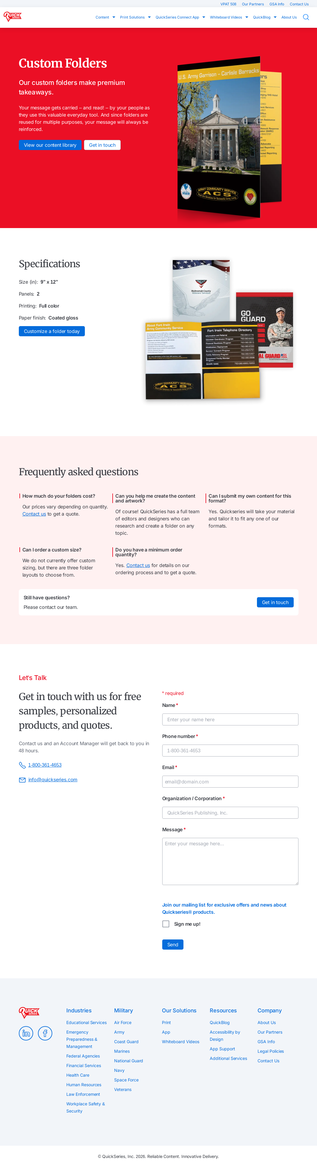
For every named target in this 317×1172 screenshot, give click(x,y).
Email (169, 767)
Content (103, 17)
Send (172, 945)
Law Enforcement (83, 1094)
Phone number (180, 736)
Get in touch (102, 145)
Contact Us (299, 4)
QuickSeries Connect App (178, 17)
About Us (289, 17)
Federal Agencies (83, 1055)
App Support (222, 1048)
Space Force (126, 1079)
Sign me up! (187, 924)
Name (170, 705)
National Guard (128, 1060)
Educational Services (86, 1022)
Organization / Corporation (193, 798)
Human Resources (83, 1084)
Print (166, 1022)
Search (309, 17)
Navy (119, 1070)
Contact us (34, 514)
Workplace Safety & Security (85, 1107)
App (166, 1032)
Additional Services (228, 1058)
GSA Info (277, 4)
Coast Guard (126, 1041)
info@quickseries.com (48, 780)
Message (174, 829)
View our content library (50, 145)
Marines (121, 1051)
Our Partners (253, 4)
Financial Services (83, 1065)
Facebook (45, 1033)
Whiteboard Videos (226, 17)
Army (119, 1032)
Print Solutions (133, 17)
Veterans (122, 1089)
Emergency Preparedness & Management (81, 1039)
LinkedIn (26, 1033)
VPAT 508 (228, 4)
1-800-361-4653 (40, 765)
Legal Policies (271, 1051)
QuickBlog (262, 17)
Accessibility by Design (225, 1035)
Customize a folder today (52, 331)
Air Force (122, 1022)
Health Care (77, 1075)
